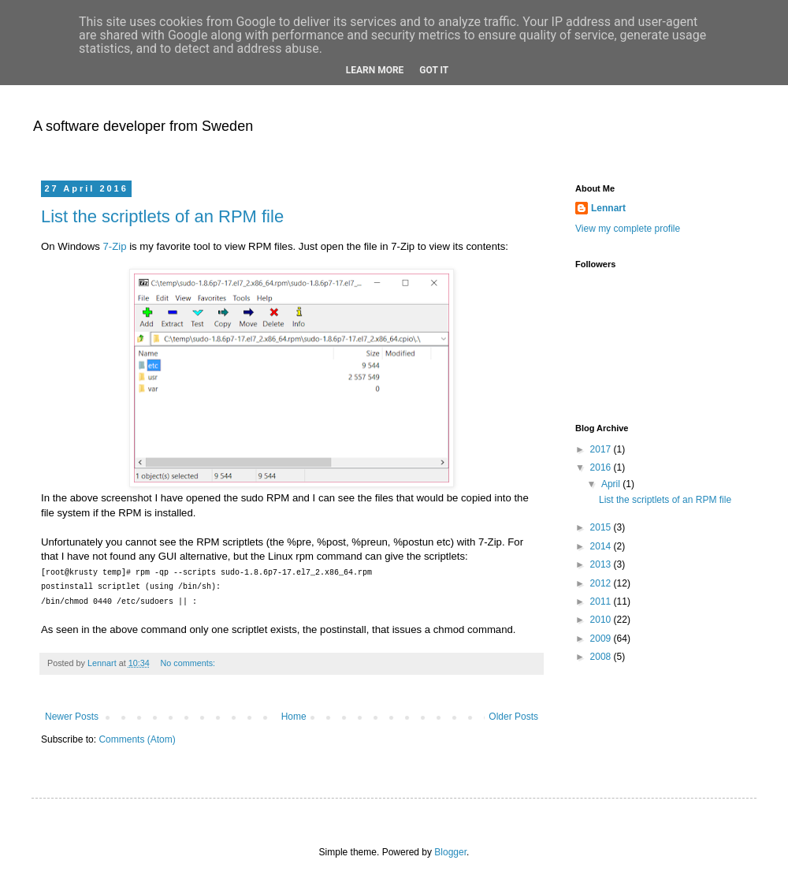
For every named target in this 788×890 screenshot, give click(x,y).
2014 (602, 546)
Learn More (375, 70)
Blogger (450, 852)
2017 (602, 449)
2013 (602, 564)
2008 (602, 656)
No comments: (189, 663)
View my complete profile (627, 228)
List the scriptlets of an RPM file (162, 216)
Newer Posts (71, 716)
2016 (602, 467)
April (612, 484)
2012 (602, 583)
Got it (433, 70)
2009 (602, 638)
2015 (602, 527)
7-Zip (114, 246)
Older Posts (513, 716)
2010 (602, 619)
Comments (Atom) (136, 739)
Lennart (608, 208)
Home (294, 716)
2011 (602, 601)
